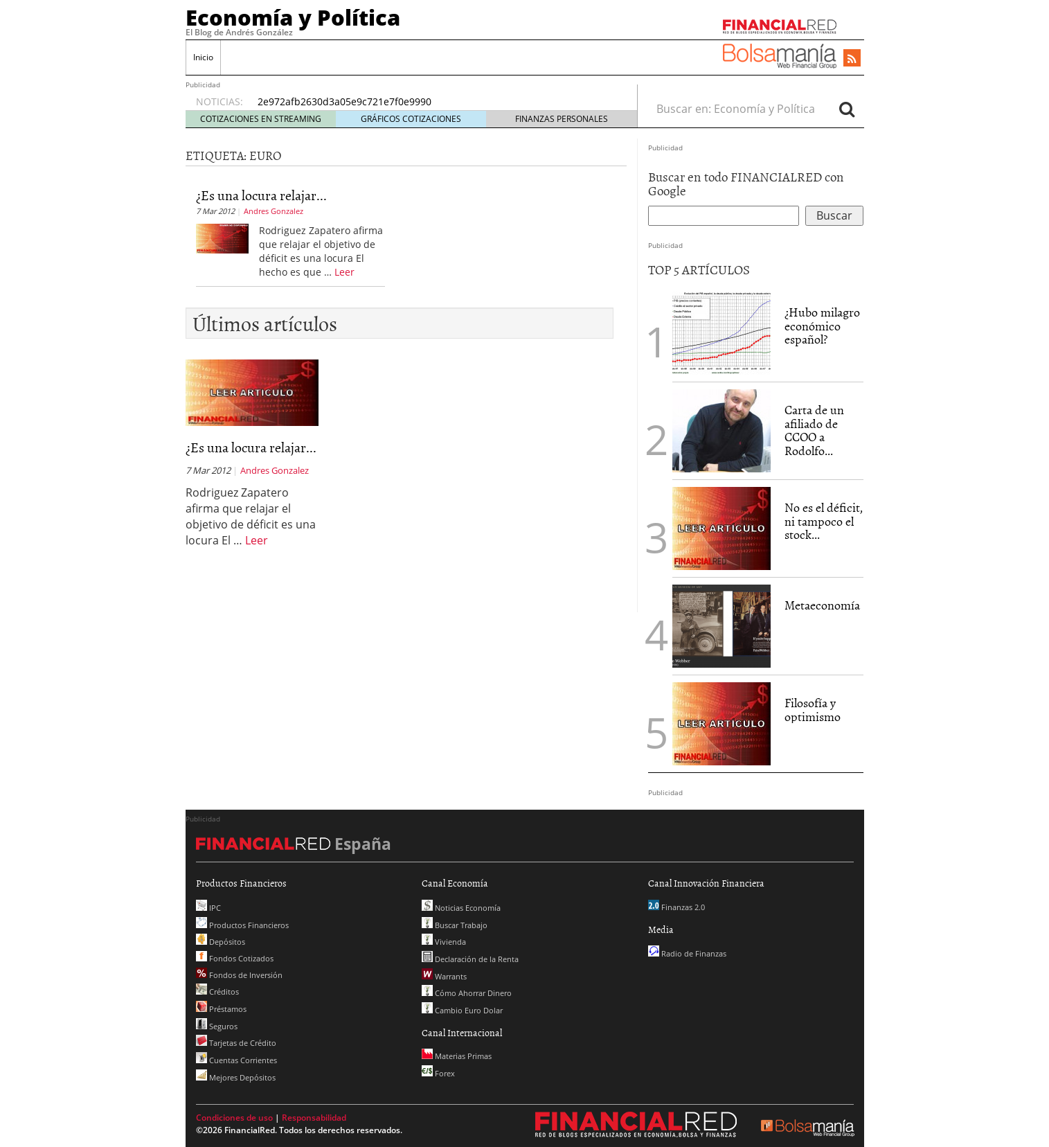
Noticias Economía (461, 908)
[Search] (846, 109)
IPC (208, 908)
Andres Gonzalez (273, 211)
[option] (434, 101)
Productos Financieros (242, 925)
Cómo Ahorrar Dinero (467, 993)
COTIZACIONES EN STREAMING (260, 119)
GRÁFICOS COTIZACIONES (411, 119)
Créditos (217, 991)
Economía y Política (293, 17)
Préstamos (221, 1009)
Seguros (216, 1026)
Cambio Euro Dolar (462, 1010)
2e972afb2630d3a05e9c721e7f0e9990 (344, 101)
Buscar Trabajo (454, 925)
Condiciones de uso (234, 1117)
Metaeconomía (822, 605)
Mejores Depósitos (236, 1077)
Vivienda (444, 941)
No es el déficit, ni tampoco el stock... (823, 521)
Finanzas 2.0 (676, 907)
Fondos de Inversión (239, 975)
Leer (344, 271)
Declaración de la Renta (470, 959)
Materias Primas (457, 1056)
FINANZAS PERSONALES (561, 119)
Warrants (444, 976)
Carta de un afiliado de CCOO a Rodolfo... (814, 430)
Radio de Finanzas (687, 953)
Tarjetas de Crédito (236, 1043)
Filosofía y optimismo (812, 709)
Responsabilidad (314, 1117)
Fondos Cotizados (235, 958)
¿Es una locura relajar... (261, 194)
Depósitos (220, 941)
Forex (438, 1073)
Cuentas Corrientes (236, 1060)
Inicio (203, 57)
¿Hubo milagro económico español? (822, 326)
